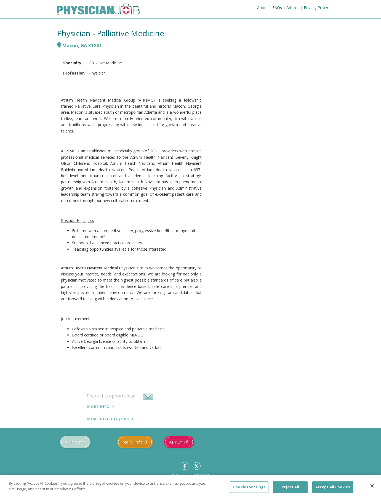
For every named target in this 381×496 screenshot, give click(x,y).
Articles (292, 7)
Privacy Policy (316, 7)
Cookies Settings (249, 489)
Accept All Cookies (332, 489)
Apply (175, 442)
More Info (98, 406)
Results (77, 442)
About (262, 7)
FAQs (277, 7)
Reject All (290, 489)
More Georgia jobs (108, 419)
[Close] (372, 489)
